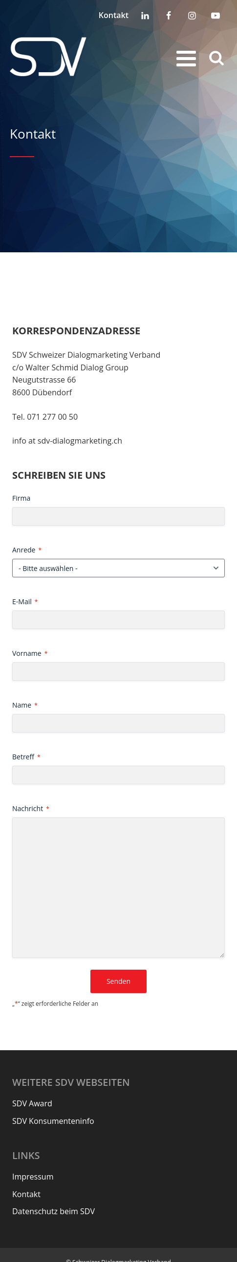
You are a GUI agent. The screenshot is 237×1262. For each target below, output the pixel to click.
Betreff (26, 756)
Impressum (32, 1176)
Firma (21, 498)
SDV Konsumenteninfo (53, 1121)
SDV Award (32, 1103)
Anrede (27, 549)
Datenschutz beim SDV (53, 1211)
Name (25, 705)
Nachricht (30, 808)
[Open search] (216, 57)
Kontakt (114, 15)
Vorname (29, 653)
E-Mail (25, 601)
